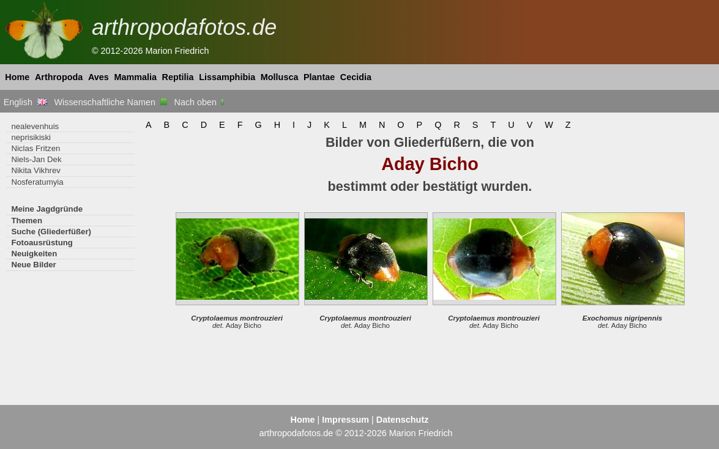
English (25, 102)
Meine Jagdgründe (47, 208)
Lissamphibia (227, 77)
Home (17, 77)
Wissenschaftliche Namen (110, 102)
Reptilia (178, 77)
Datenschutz (402, 420)
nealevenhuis (35, 126)
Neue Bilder (33, 264)
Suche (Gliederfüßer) (51, 231)
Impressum (345, 420)
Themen (26, 220)
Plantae (319, 77)
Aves (98, 77)
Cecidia (355, 77)
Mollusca (280, 77)
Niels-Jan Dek (36, 159)
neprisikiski (31, 137)
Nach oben (200, 102)
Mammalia (135, 77)
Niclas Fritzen (35, 148)
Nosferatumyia (37, 182)
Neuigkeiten (34, 253)
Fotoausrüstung (41, 242)
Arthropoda (59, 77)
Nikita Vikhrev (35, 170)
